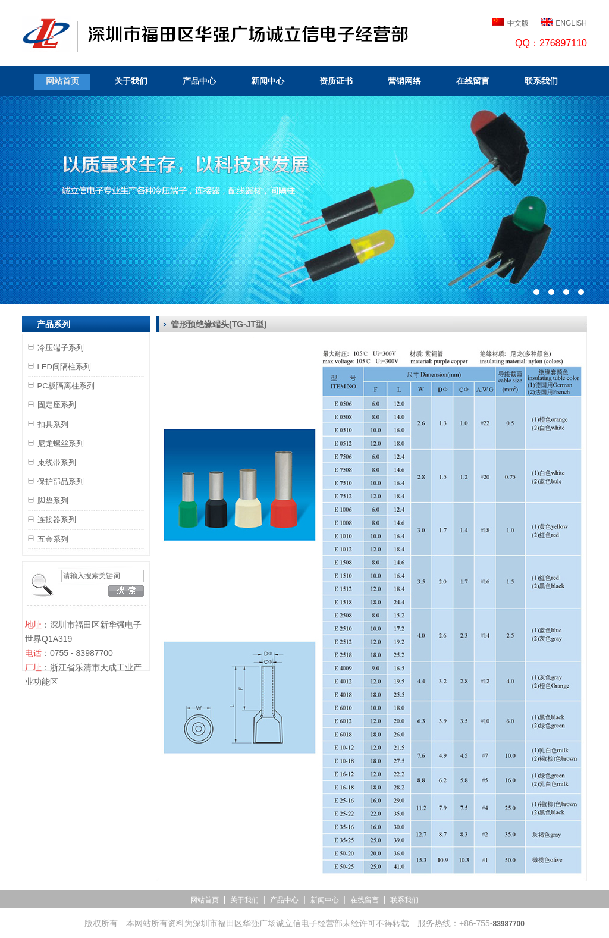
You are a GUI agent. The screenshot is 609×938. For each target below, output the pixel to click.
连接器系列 (56, 519)
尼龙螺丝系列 (60, 443)
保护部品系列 (60, 481)
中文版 (518, 23)
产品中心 (199, 81)
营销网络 (404, 81)
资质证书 (336, 81)
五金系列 (52, 539)
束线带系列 (56, 462)
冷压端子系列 (60, 347)
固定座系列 (56, 404)
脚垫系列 (52, 500)
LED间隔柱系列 (64, 366)
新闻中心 (267, 81)
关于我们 (130, 81)
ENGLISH (571, 23)
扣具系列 (52, 424)
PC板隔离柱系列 (66, 385)
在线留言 (472, 81)
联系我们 (541, 81)
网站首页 (62, 81)
